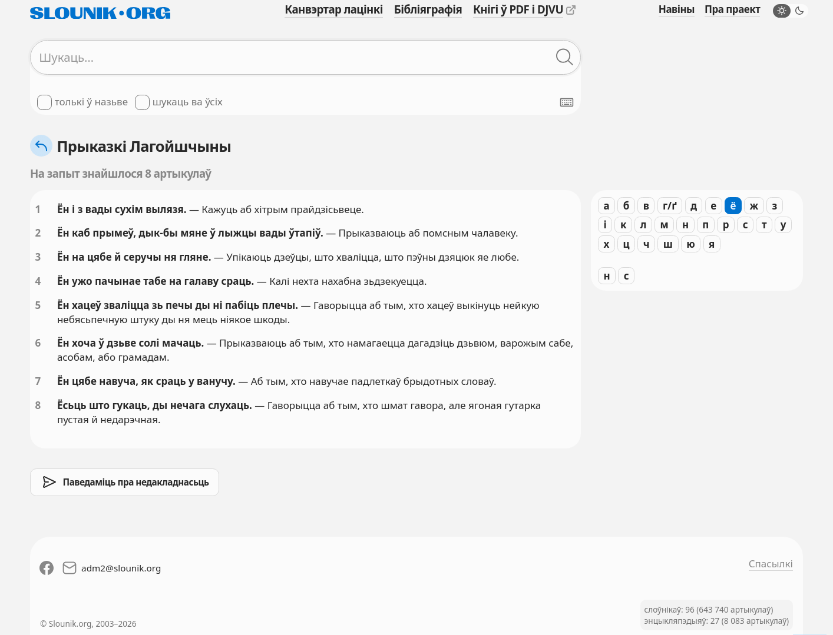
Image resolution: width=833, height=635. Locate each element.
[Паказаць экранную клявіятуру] (567, 102)
